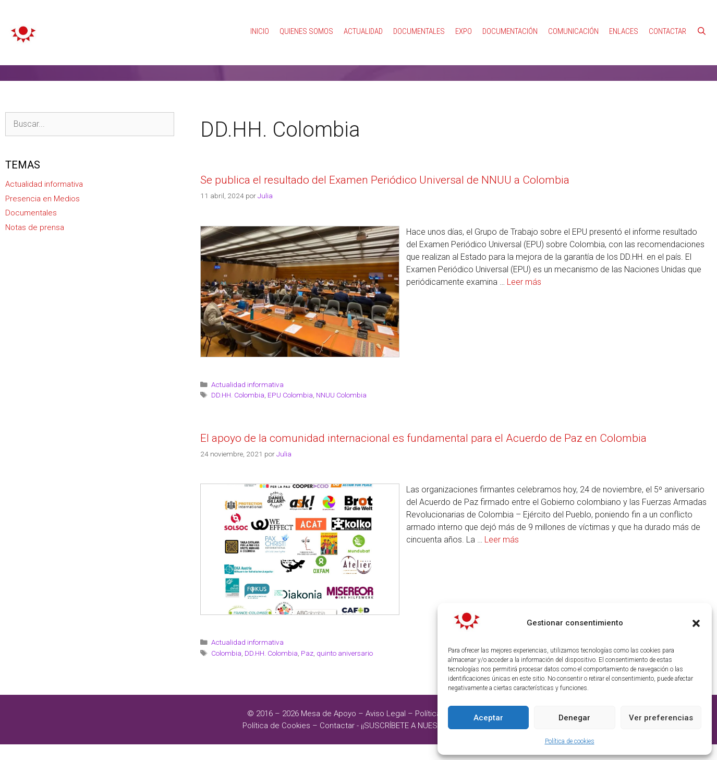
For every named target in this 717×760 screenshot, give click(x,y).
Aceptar (488, 717)
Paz (307, 653)
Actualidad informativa (247, 384)
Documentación (510, 31)
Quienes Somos (306, 31)
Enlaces (623, 31)
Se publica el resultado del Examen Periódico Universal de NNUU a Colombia (384, 180)
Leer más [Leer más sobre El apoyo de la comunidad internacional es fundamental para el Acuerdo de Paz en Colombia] (501, 540)
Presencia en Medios (42, 198)
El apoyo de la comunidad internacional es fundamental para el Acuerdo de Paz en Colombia (423, 438)
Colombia (226, 653)
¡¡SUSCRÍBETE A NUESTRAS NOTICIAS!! (428, 725)
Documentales (419, 31)
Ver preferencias (661, 717)
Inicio (259, 31)
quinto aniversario (345, 653)
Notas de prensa (34, 227)
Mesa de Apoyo (329, 713)
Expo (463, 31)
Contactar (667, 31)
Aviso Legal (386, 713)
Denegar (574, 717)
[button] (696, 623)
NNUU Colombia (341, 395)
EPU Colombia (290, 395)
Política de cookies (569, 741)
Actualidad (363, 31)
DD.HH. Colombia (237, 395)
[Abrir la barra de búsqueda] (701, 31)
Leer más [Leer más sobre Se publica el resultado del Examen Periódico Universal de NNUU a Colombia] (524, 282)
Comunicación (573, 31)
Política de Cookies (276, 725)
